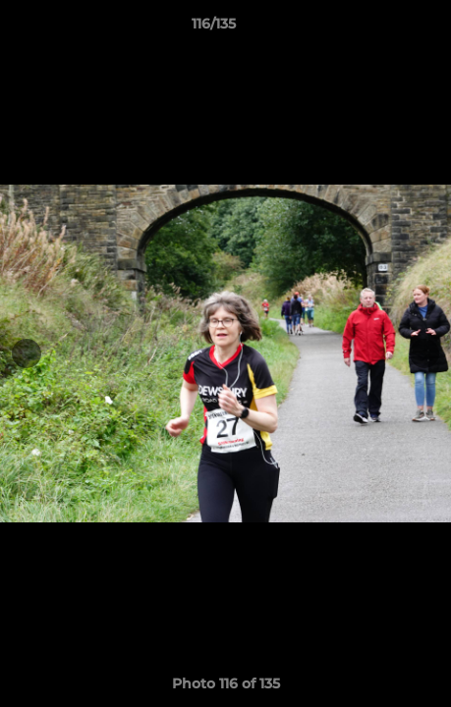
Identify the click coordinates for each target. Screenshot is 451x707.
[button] (380, 28)
